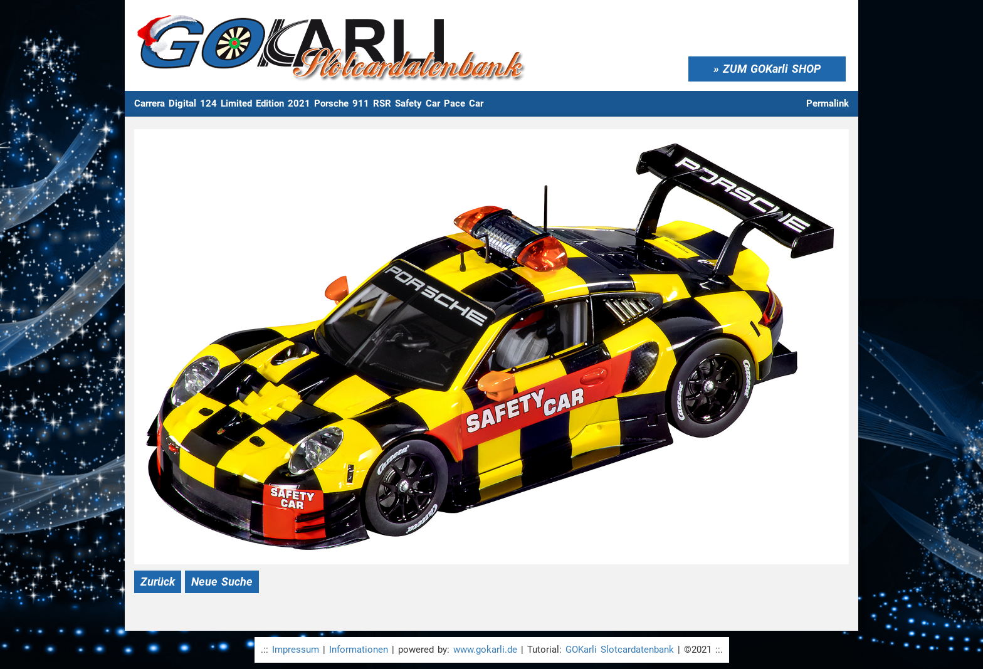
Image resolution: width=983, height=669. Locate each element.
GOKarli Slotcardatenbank (619, 649)
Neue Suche (222, 581)
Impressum (295, 649)
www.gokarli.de (485, 649)
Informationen (358, 649)
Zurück (157, 581)
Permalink (827, 103)
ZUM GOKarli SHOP (772, 68)
